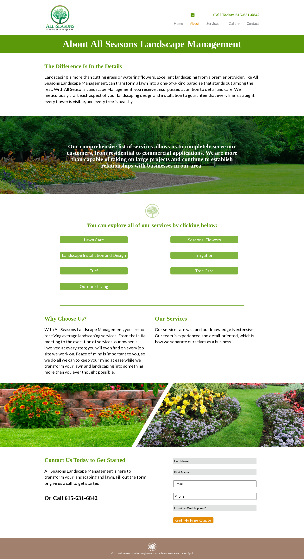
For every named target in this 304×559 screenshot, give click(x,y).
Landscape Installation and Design (94, 255)
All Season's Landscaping (132, 553)
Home (178, 23)
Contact (253, 23)
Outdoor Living (94, 286)
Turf (94, 270)
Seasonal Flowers (204, 239)
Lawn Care (94, 239)
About (195, 23)
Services (214, 23)
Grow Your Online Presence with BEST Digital (169, 553)
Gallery (234, 23)
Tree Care (204, 270)
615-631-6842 (81, 498)
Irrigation (204, 255)
